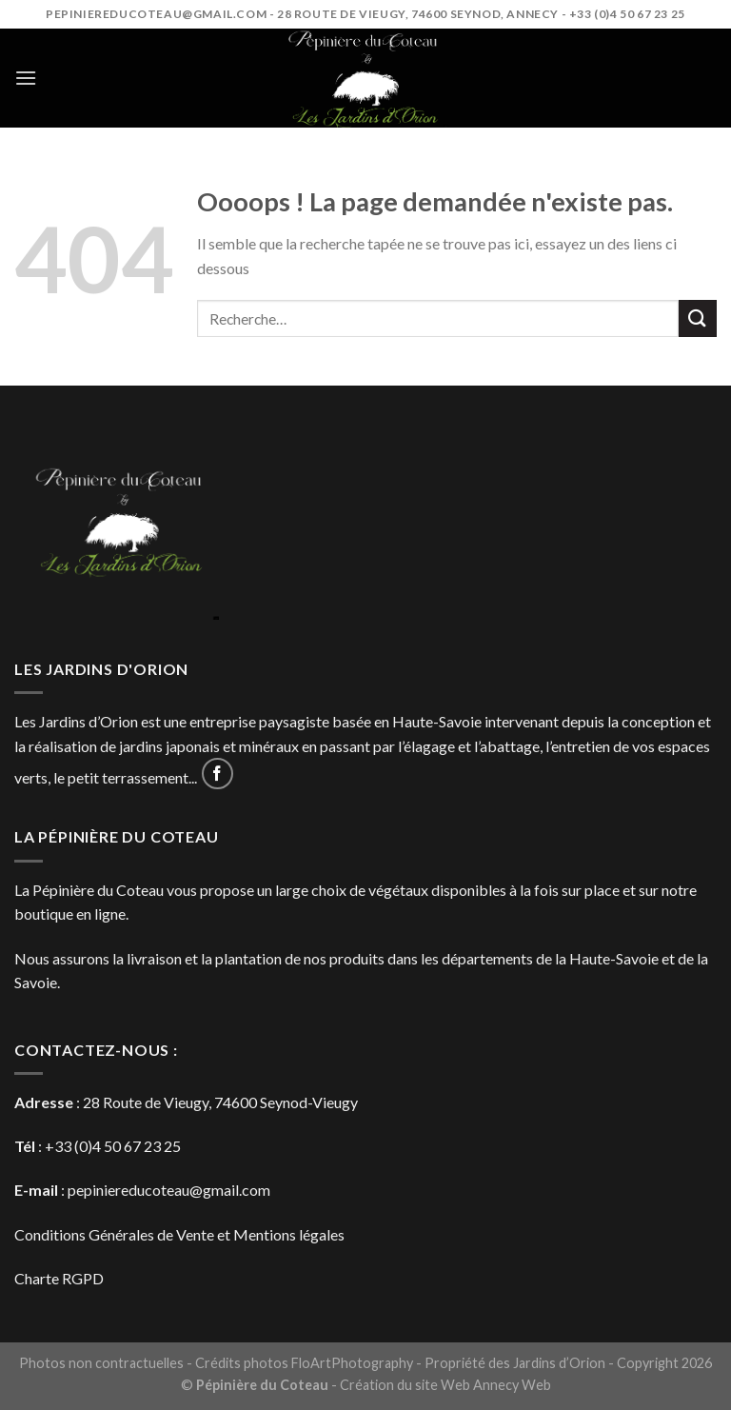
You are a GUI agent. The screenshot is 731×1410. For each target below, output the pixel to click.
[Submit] (698, 318)
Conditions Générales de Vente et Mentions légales (179, 1234)
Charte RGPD (59, 1278)
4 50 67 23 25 (136, 1146)
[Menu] (25, 77)
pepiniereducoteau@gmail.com (169, 1190)
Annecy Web (512, 1385)
